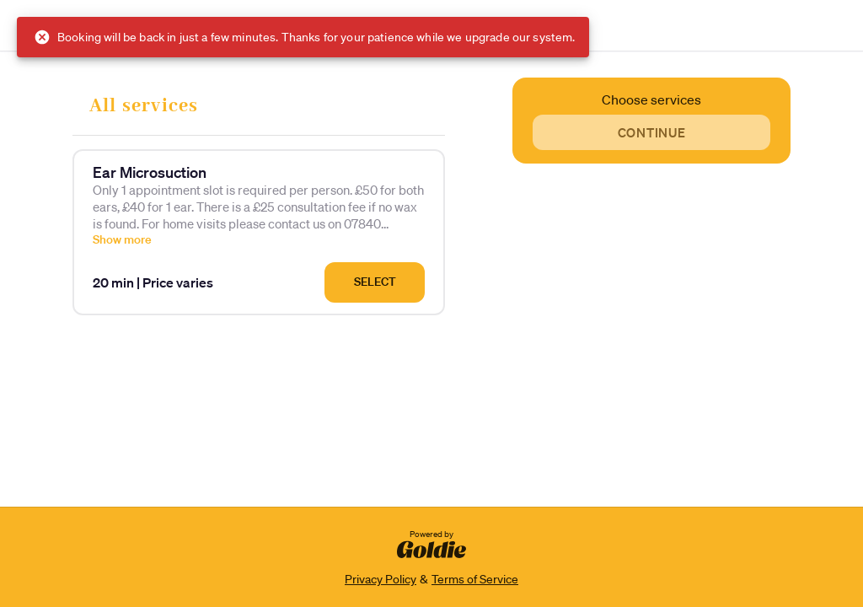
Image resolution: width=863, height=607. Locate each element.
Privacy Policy (380, 579)
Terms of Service (475, 579)
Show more (122, 239)
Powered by (431, 543)
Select (375, 281)
